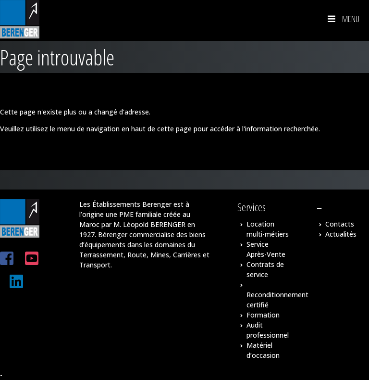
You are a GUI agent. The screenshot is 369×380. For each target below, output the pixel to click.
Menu (342, 19)
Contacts (339, 223)
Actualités (341, 234)
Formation (263, 314)
